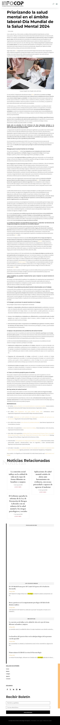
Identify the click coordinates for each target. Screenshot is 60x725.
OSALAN (40, 241)
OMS (32, 94)
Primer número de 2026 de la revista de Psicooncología (25, 652)
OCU (16, 235)
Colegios (8, 673)
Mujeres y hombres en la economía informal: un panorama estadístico (29, 406)
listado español (22, 262)
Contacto (8, 678)
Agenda (8, 676)
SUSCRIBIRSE (28, 712)
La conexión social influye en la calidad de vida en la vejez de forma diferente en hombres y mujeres (18, 477)
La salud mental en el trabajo (29, 428)
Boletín (7, 671)
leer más (18, 487)
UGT (14, 267)
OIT (16, 50)
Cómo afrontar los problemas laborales (30, 422)
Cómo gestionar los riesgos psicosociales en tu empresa (28, 440)
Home (7, 669)
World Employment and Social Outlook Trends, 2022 (28, 411)
